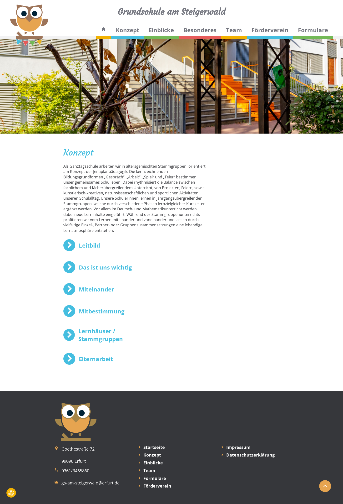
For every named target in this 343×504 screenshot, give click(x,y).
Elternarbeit (96, 359)
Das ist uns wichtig (105, 267)
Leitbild (89, 245)
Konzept (127, 30)
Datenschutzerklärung (250, 455)
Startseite (154, 447)
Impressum (238, 447)
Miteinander (96, 289)
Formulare (313, 30)
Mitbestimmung (102, 311)
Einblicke (161, 30)
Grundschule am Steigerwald (171, 11)
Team (234, 30)
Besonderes (200, 30)
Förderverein (270, 30)
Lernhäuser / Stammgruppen (100, 335)
